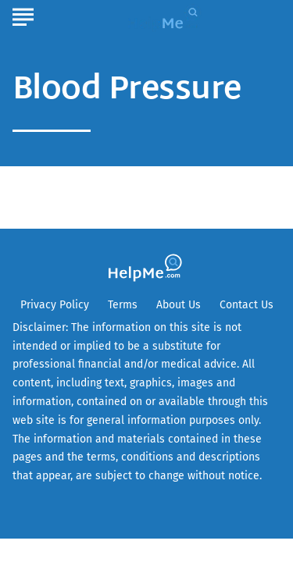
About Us (178, 304)
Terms (123, 304)
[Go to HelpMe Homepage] (166, 17)
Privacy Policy (54, 304)
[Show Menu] (23, 14)
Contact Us (246, 304)
